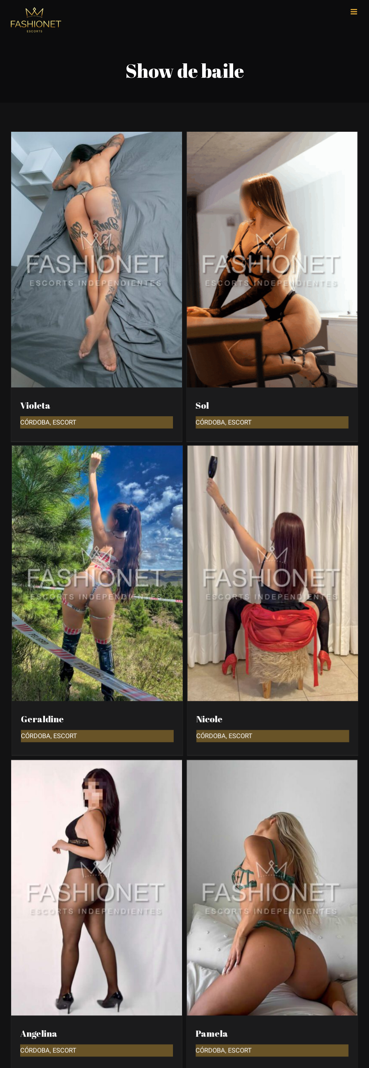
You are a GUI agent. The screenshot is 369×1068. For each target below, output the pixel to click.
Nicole (223, 670)
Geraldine (69, 670)
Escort (93, 687)
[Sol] (258, 137)
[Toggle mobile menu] (354, 11)
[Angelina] (96, 695)
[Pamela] (258, 695)
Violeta (35, 405)
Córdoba (35, 422)
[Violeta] (96, 137)
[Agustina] (124, 960)
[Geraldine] (124, 401)
